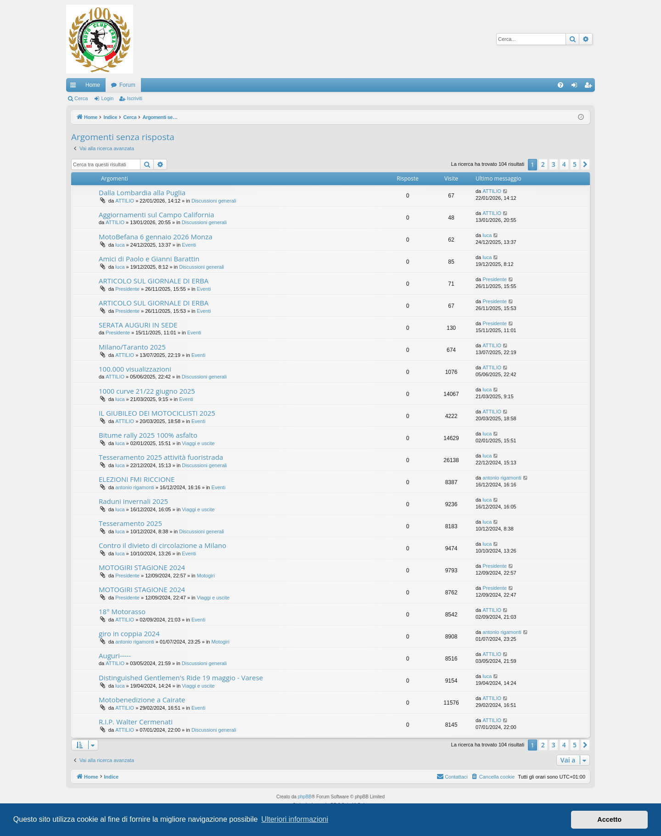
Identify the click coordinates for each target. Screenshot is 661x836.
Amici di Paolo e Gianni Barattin (149, 258)
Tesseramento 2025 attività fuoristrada (161, 457)
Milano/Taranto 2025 (132, 346)
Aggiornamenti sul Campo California (156, 214)
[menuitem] (560, 85)
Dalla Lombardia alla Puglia (142, 192)
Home (92, 85)
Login (107, 98)
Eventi (189, 245)
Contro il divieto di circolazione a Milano (162, 545)
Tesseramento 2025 (130, 523)
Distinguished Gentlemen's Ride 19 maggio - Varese (181, 677)
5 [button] (575, 164)
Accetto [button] (609, 819)
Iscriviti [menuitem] (590, 87)
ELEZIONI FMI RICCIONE (136, 479)
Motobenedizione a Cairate (142, 699)
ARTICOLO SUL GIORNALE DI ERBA (153, 280)
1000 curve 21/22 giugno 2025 (147, 390)
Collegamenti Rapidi (75, 87)
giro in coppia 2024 (129, 633)
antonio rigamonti (134, 487)
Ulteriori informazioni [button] (294, 819)
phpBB (305, 796)
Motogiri (206, 575)
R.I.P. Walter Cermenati (136, 721)
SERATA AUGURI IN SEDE (138, 324)
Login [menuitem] (576, 87)
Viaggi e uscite (198, 443)
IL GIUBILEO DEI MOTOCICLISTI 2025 (157, 413)
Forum (127, 85)
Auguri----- (115, 655)
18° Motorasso (122, 611)
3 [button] (553, 164)
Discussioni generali (213, 200)
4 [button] (564, 164)
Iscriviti (134, 98)
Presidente (127, 289)
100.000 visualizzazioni (135, 368)
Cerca (81, 98)
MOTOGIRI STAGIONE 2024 (142, 567)
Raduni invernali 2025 (133, 501)
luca (119, 245)
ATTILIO (124, 200)
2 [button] (543, 164)
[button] (585, 164)
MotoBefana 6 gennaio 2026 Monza (156, 236)
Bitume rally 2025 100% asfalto (148, 435)
